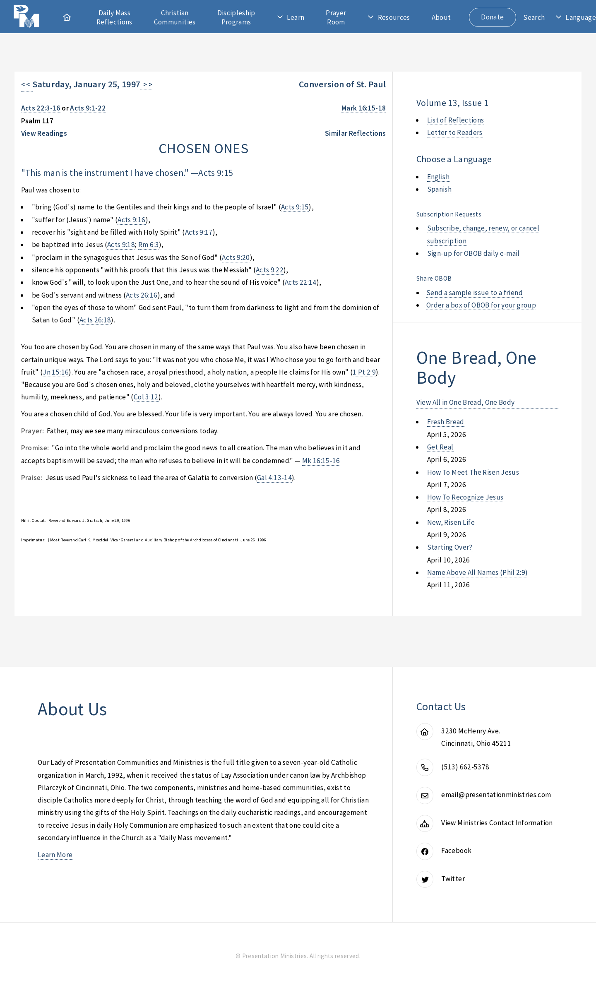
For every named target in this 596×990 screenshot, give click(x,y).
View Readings (44, 133)
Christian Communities (175, 17)
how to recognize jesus (465, 497)
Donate (492, 17)
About (441, 17)
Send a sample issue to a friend (474, 292)
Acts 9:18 (121, 244)
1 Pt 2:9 (364, 372)
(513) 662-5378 (465, 766)
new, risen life (451, 522)
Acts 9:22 (270, 269)
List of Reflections (455, 120)
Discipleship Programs (236, 17)
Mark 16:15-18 (363, 108)
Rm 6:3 (148, 244)
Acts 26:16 (141, 295)
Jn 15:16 (56, 372)
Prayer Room (336, 17)
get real (440, 447)
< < (27, 84)
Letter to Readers (455, 132)
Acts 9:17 (199, 232)
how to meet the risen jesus (473, 472)
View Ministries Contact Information (497, 822)
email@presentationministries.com (496, 794)
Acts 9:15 (215, 172)
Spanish (439, 189)
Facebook (456, 850)
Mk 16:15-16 (321, 460)
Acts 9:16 (131, 219)
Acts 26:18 (95, 319)
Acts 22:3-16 (40, 108)
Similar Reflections (355, 133)
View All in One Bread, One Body (465, 402)
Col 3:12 (146, 396)
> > (146, 84)
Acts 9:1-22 (88, 108)
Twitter (452, 878)
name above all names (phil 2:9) (477, 572)
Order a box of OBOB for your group (481, 305)
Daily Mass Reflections (114, 17)
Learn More (55, 854)
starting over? (450, 547)
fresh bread (445, 421)
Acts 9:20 (236, 257)
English (438, 176)
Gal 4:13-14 (274, 477)
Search (534, 17)
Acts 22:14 (300, 282)
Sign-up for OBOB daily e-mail (473, 253)
